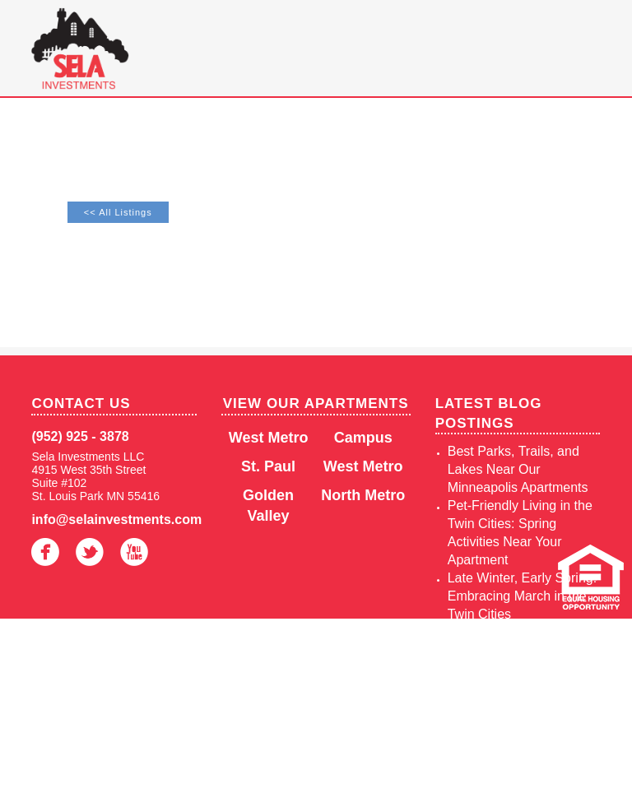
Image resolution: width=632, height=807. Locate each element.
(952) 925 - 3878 (79, 436)
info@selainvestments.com (113, 519)
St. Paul (268, 466)
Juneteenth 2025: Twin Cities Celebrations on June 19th (514, 650)
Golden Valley (268, 505)
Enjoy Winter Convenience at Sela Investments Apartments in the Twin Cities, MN (514, 722)
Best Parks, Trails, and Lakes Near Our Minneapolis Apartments (518, 469)
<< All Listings (118, 212)
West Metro (269, 437)
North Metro (363, 495)
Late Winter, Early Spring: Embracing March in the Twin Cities (522, 596)
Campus (363, 437)
